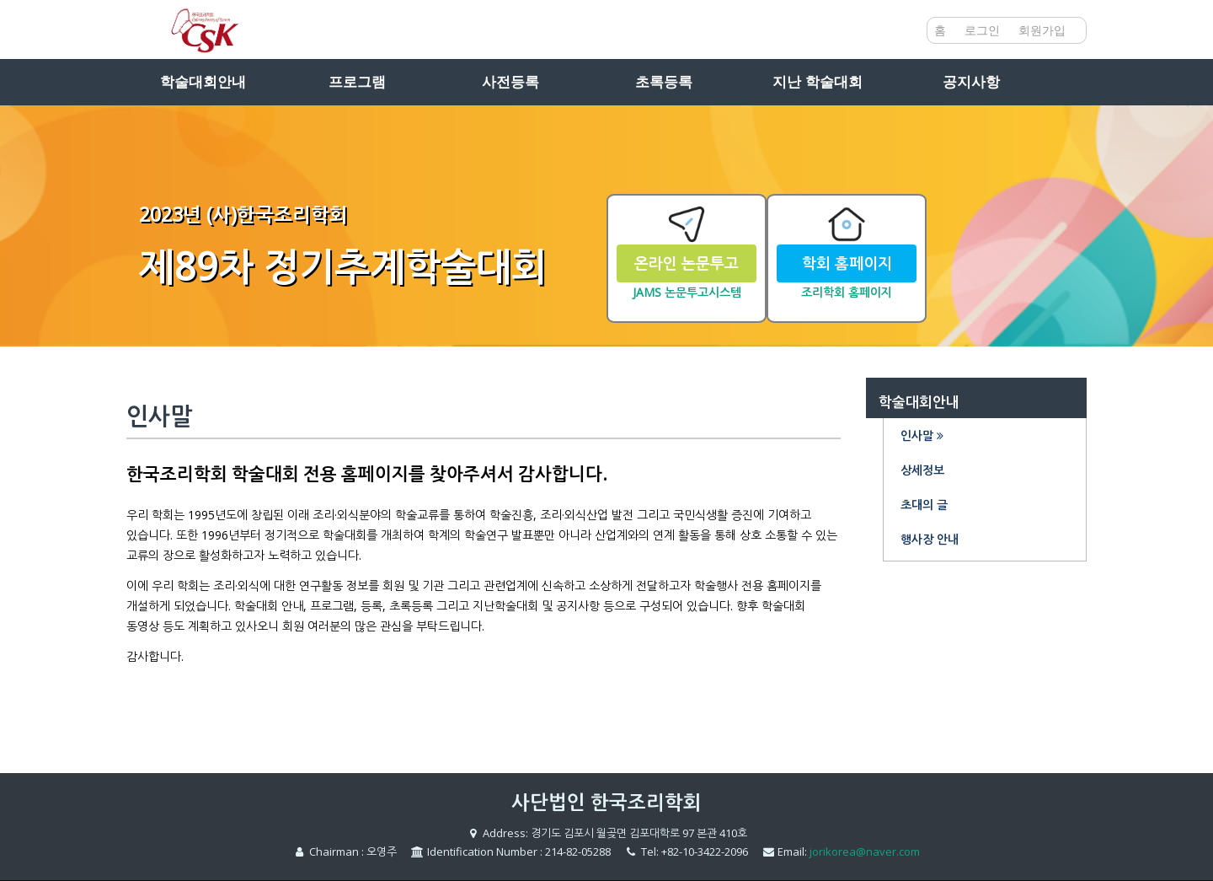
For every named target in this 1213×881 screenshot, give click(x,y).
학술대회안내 (203, 82)
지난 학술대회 (817, 82)
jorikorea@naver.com (865, 851)
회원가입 (1042, 30)
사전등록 (510, 82)
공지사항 (971, 82)
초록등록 (663, 82)
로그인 (982, 30)
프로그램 (357, 82)
